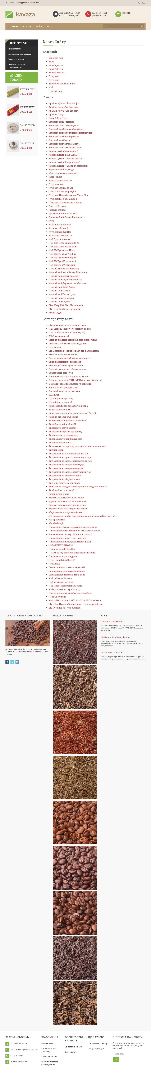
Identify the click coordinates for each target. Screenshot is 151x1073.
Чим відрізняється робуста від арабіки (70, 593)
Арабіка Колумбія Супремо (63, 107)
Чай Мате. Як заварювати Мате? (66, 585)
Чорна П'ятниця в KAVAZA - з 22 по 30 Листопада (75, 600)
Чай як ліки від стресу (61, 582)
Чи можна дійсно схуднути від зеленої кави (73, 527)
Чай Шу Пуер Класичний (32, 143)
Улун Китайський (58, 228)
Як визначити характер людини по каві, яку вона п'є (77, 446)
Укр (139, 3)
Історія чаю (55, 347)
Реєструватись (23, 2)
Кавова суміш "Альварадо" (63, 151)
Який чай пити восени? (61, 490)
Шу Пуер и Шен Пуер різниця (65, 607)
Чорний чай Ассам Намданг (64, 276)
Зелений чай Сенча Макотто (64, 143)
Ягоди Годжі (55, 312)
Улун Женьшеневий (60, 224)
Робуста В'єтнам (57, 206)
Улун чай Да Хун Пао (60, 231)
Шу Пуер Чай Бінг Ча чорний (65, 309)
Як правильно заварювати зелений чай (70, 461)
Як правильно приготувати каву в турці (70, 457)
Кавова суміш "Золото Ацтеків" (66, 158)
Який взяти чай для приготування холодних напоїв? (78, 486)
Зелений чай (56, 58)
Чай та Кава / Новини (60, 578)
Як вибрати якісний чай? (62, 424)
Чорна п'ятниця (57, 596)
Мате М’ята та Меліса (60, 180)
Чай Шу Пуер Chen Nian (61, 250)
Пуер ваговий (56, 184)
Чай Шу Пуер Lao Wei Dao (32, 125)
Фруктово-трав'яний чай (62, 83)
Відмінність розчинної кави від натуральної (74, 350)
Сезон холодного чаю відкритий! (67, 567)
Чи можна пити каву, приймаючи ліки (70, 541)
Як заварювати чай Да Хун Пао (65, 438)
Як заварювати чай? (60, 442)
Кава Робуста (56, 69)
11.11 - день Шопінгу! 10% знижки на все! (70, 328)
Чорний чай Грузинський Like (65, 279)
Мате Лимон (55, 176)
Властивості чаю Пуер (61, 372)
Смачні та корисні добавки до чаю (68, 369)
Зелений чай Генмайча (61, 121)
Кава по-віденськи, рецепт (63, 416)
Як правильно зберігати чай (64, 479)
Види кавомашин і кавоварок (65, 361)
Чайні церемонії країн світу (64, 589)
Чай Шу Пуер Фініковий (62, 265)
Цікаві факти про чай (60, 402)
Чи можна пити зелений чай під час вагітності (75, 530)
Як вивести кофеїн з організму (65, 431)
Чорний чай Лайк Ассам (62, 287)
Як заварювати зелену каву (63, 435)
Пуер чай (54, 76)
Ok (116, 1059)
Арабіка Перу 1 (56, 114)
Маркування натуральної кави (66, 512)
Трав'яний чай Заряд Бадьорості (66, 217)
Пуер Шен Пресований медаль (65, 202)
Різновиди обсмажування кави (66, 365)
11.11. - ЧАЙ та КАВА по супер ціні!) (67, 332)
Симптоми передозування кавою (67, 571)
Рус (143, 3)
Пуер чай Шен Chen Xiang (63, 198)
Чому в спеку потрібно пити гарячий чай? (72, 552)
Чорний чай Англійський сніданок (68, 272)
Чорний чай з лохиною (61, 298)
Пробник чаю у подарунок (63, 556)
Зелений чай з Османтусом (63, 125)
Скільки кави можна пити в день (67, 574)
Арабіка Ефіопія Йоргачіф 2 (64, 103)
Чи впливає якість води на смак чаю (69, 376)
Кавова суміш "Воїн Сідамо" (64, 154)
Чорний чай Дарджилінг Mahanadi (68, 283)
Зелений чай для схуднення (64, 391)
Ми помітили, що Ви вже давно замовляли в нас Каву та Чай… (82, 516)
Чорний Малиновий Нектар (64, 268)
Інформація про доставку (20, 54)
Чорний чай (55, 91)
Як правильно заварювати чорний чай (70, 472)
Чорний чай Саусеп (59, 301)
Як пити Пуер (56, 449)
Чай (51, 87)
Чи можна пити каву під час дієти (67, 538)
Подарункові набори (99, 1043)
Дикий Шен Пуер (28, 107)
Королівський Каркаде (61, 169)
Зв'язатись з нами (73, 1047)
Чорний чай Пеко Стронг (62, 294)
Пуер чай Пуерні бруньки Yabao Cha (68, 195)
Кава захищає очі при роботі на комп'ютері (72, 413)
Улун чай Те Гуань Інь (61, 235)
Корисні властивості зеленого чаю (68, 501)
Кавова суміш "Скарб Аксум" (64, 162)
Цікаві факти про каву (61, 398)
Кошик (9, 2)
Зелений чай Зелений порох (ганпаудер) (71, 132)
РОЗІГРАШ (54, 563)
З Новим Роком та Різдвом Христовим (70, 383)
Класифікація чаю (59, 494)
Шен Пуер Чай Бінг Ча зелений (66, 305)
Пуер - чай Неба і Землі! (62, 560)
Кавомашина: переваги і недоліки (68, 420)
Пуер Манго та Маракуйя (62, 191)
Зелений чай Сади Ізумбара (64, 136)
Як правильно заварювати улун (66, 468)
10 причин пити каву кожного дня (67, 325)
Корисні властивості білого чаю (66, 497)
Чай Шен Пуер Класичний (63, 246)
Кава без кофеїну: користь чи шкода (68, 405)
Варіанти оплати (16, 59)
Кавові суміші (57, 72)
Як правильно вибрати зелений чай (68, 453)
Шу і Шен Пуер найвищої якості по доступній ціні (76, 604)
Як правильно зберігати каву (65, 475)
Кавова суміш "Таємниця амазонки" (68, 165)
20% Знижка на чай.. (59, 336)
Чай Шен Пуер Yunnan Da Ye (64, 242)
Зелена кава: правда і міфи (63, 387)
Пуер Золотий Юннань (61, 187)
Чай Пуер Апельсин (59, 239)
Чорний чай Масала (59, 290)
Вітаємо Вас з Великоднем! (63, 354)
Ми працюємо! (57, 519)
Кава (51, 61)
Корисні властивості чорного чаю (67, 505)
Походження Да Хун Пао (62, 549)
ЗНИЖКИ (54, 394)
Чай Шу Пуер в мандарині (63, 257)
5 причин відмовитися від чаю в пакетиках (73, 339)
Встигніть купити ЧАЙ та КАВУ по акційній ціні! (75, 380)
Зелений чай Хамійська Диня (65, 147)
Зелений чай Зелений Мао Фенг (66, 129)
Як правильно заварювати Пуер (66, 464)
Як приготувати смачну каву (64, 483)
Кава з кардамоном (59, 409)
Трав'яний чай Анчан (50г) (63, 213)
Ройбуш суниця (57, 209)
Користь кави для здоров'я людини (68, 508)
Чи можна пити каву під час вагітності (70, 534)
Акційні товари (96, 1048)
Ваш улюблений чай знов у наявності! (69, 358)
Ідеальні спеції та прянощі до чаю (68, 343)
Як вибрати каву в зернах (62, 427)
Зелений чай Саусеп (60, 140)
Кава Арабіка (56, 65)
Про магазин (14, 49)
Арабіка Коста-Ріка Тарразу (63, 110)
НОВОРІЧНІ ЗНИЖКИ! (61, 545)
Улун (51, 220)
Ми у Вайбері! (56, 523)
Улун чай (54, 80)
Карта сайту (70, 1052)
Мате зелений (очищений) (63, 173)
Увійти (36, 2)
